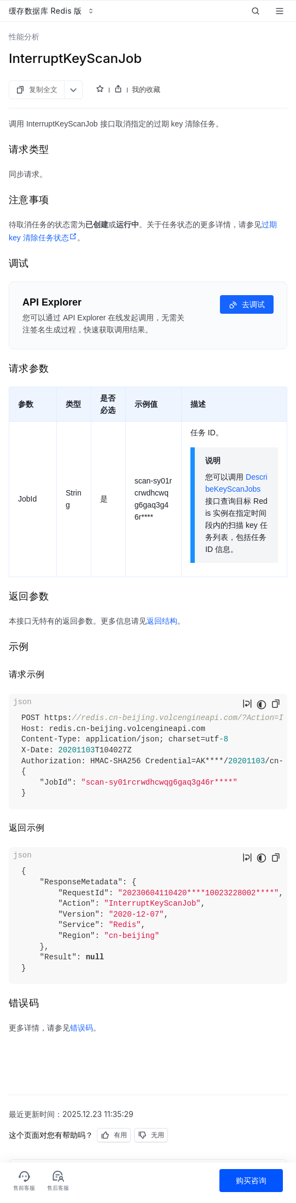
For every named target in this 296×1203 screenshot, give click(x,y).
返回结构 (162, 621)
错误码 (81, 1027)
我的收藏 (146, 89)
